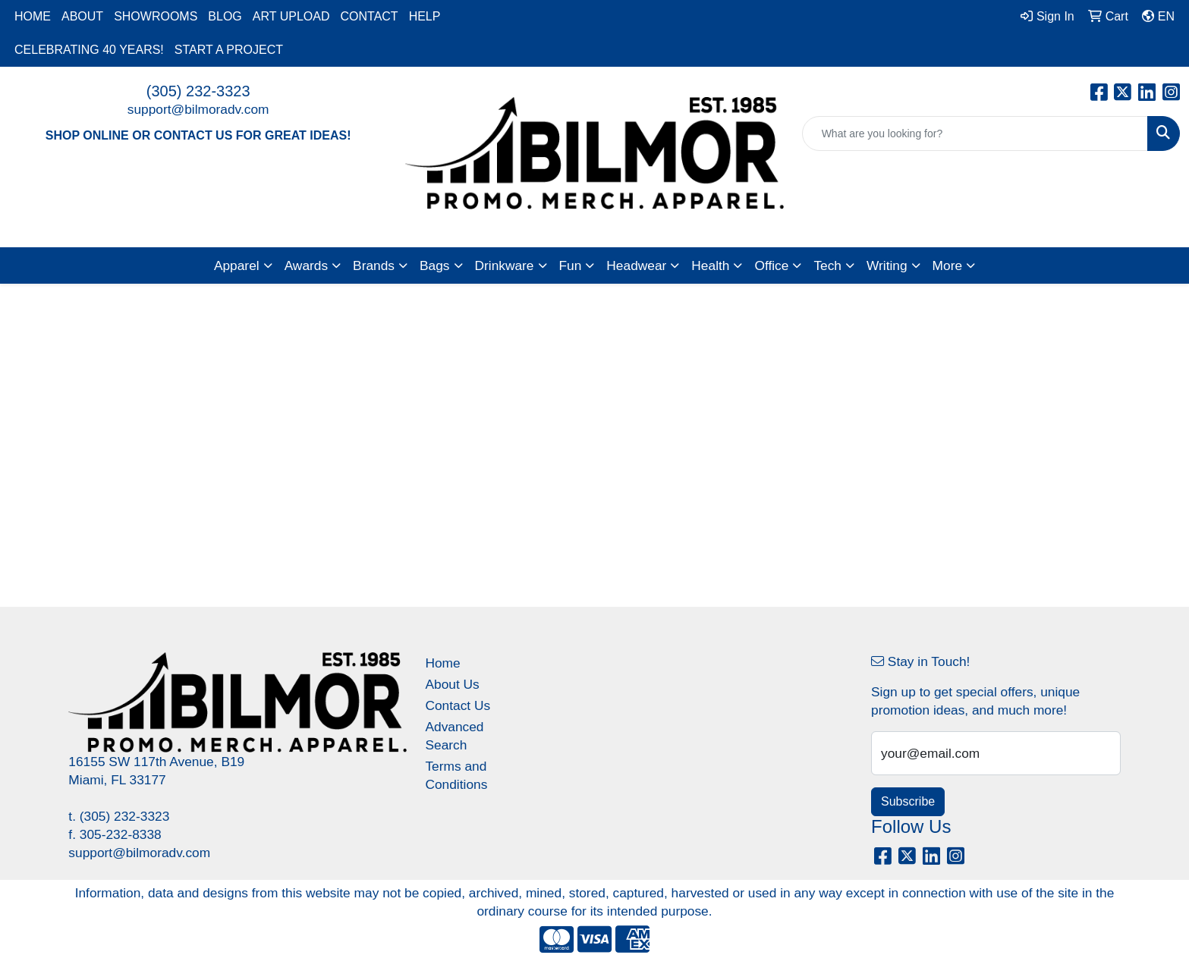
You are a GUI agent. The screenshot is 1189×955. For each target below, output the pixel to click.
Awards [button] (306, 265)
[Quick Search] (975, 133)
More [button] (947, 265)
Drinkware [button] (504, 265)
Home (442, 663)
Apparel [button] (237, 265)
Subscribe (908, 801)
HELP (425, 16)
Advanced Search (454, 735)
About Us (452, 684)
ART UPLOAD (291, 16)
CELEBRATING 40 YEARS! (89, 49)
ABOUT (82, 16)
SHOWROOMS (155, 16)
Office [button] (771, 265)
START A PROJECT (229, 49)
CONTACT (369, 16)
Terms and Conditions (456, 775)
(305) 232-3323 (198, 91)
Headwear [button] (636, 265)
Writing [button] (887, 265)
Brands (374, 265)
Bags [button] (435, 265)
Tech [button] (827, 265)
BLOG (224, 16)
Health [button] (710, 265)
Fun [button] (570, 265)
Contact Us (457, 705)
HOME (32, 16)
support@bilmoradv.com (198, 109)
